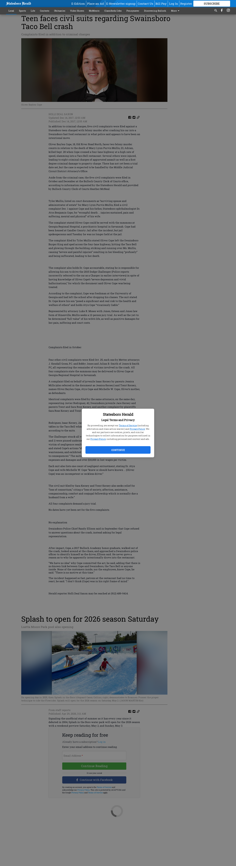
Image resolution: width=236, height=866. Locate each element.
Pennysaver (132, 10)
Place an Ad (95, 3)
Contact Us (145, 3)
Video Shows (77, 10)
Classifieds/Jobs (113, 10)
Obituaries (59, 10)
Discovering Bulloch (155, 10)
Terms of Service (128, 425)
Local (11, 10)
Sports (22, 10)
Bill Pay (161, 3)
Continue (118, 450)
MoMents (94, 10)
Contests (44, 10)
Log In (173, 3)
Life (33, 10)
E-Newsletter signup (120, 3)
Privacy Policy (137, 429)
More (175, 11)
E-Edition (78, 3)
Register (186, 3)
